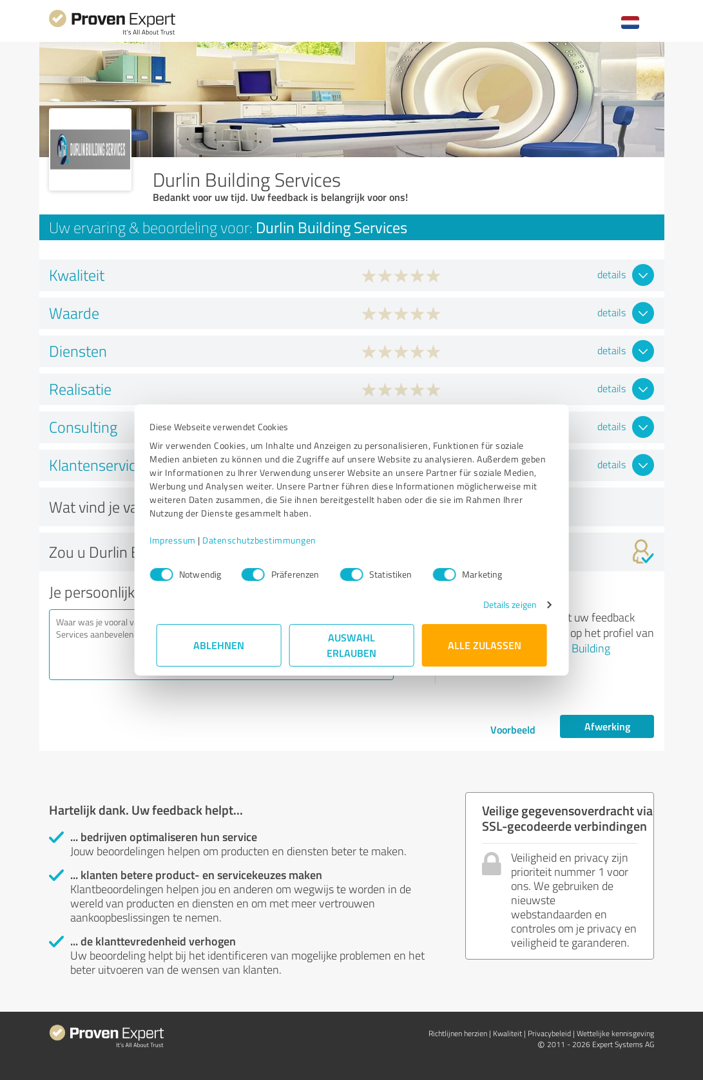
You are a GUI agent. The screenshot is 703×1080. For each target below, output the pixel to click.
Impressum (180, 540)
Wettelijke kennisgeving (615, 1033)
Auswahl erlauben (351, 645)
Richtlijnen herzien (458, 1033)
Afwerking (607, 726)
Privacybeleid (549, 1033)
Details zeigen (503, 604)
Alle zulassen (484, 645)
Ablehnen (218, 645)
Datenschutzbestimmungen (266, 540)
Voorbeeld (512, 729)
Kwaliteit (507, 1033)
